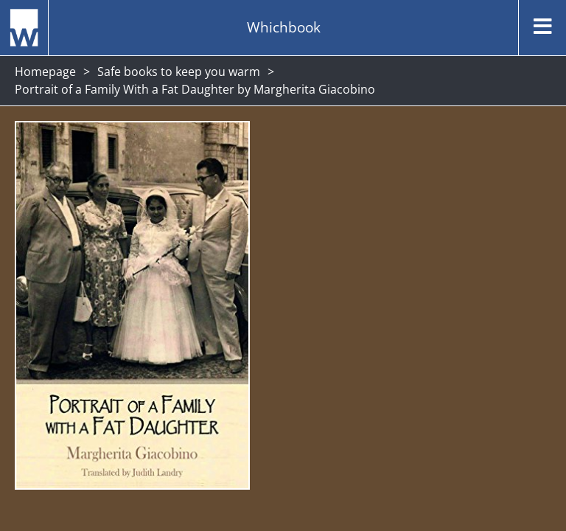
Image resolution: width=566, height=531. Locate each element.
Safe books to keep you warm (178, 71)
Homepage (45, 71)
